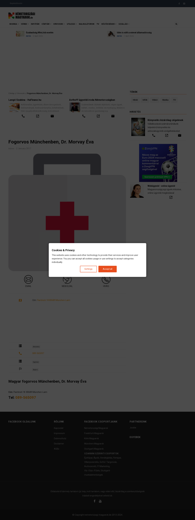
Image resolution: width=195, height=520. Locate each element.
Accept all (107, 269)
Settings (88, 269)
